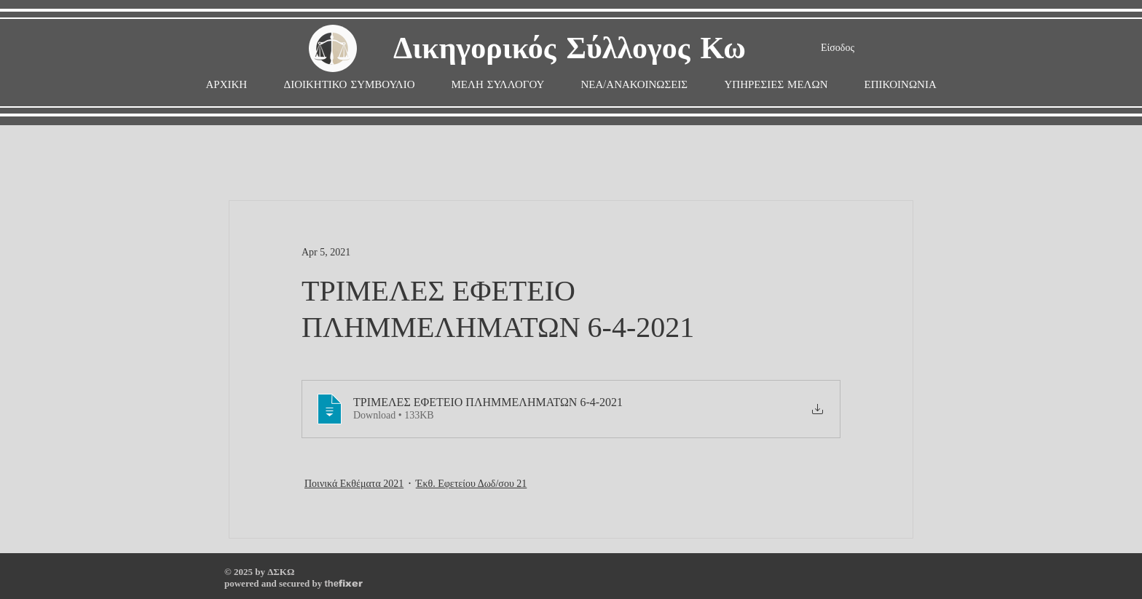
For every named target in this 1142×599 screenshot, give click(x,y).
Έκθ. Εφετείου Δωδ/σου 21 (471, 483)
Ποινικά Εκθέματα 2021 (353, 483)
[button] (498, 85)
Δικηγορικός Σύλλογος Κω (569, 49)
